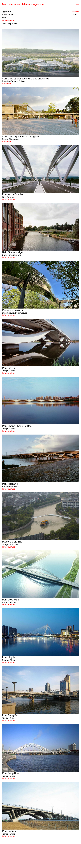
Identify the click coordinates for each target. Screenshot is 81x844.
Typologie (6, 11)
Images (75, 11)
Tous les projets (9, 23)
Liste (74, 14)
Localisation (8, 20)
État (4, 17)
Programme (7, 14)
